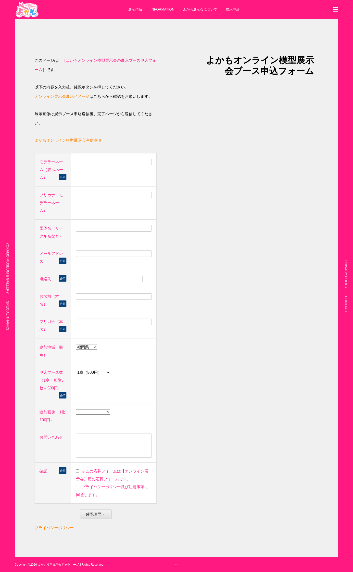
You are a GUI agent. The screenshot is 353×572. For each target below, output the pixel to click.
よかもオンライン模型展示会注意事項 (68, 140)
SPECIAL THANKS (8, 315)
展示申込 (233, 9)
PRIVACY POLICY (346, 274)
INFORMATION (162, 9)
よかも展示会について (200, 9)
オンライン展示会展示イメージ (62, 96)
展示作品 (135, 9)
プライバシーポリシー (54, 528)
